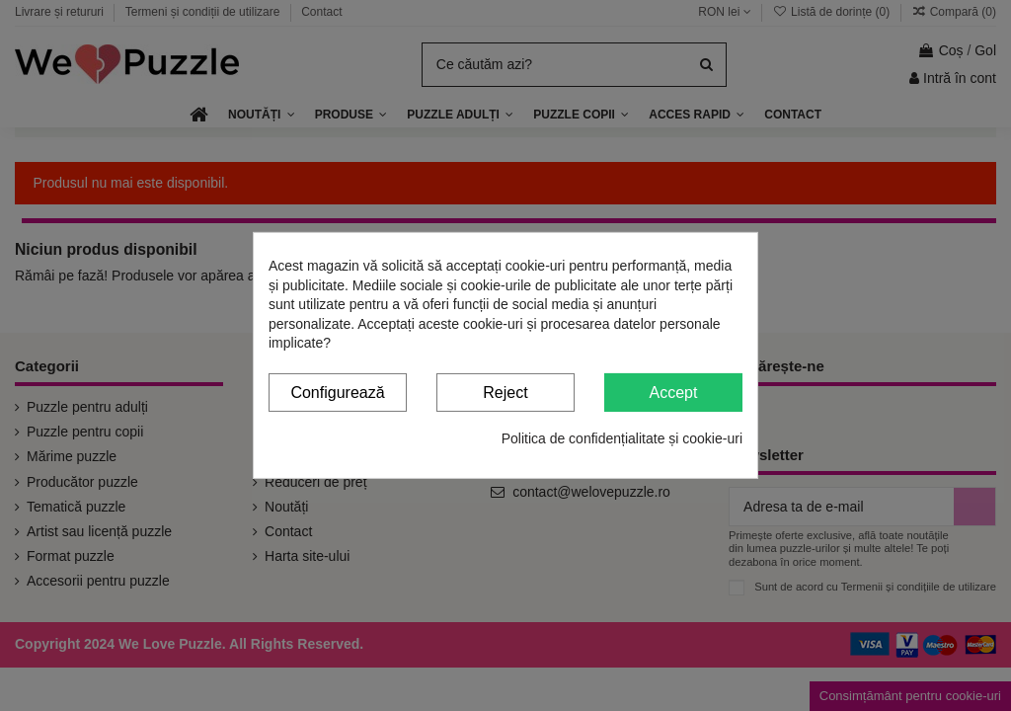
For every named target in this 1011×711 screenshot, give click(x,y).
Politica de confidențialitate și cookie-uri (622, 437)
